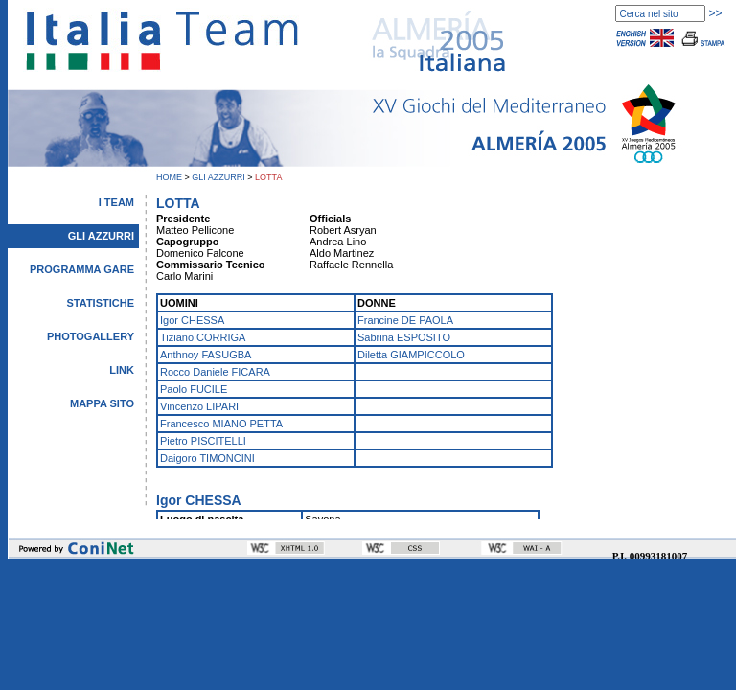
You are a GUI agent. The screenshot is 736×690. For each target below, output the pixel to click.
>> (715, 13)
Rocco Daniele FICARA (215, 372)
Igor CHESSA (192, 320)
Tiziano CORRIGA (202, 337)
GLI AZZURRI (218, 177)
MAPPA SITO (102, 403)
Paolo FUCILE (193, 389)
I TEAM (116, 202)
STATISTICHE (100, 303)
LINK (121, 370)
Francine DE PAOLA (405, 320)
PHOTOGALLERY (90, 336)
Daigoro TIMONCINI (207, 458)
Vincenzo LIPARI (199, 406)
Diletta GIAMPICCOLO (411, 354)
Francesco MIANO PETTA (221, 423)
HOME (169, 177)
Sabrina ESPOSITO (403, 337)
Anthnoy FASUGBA (205, 354)
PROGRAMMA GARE (82, 269)
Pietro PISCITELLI (203, 441)
